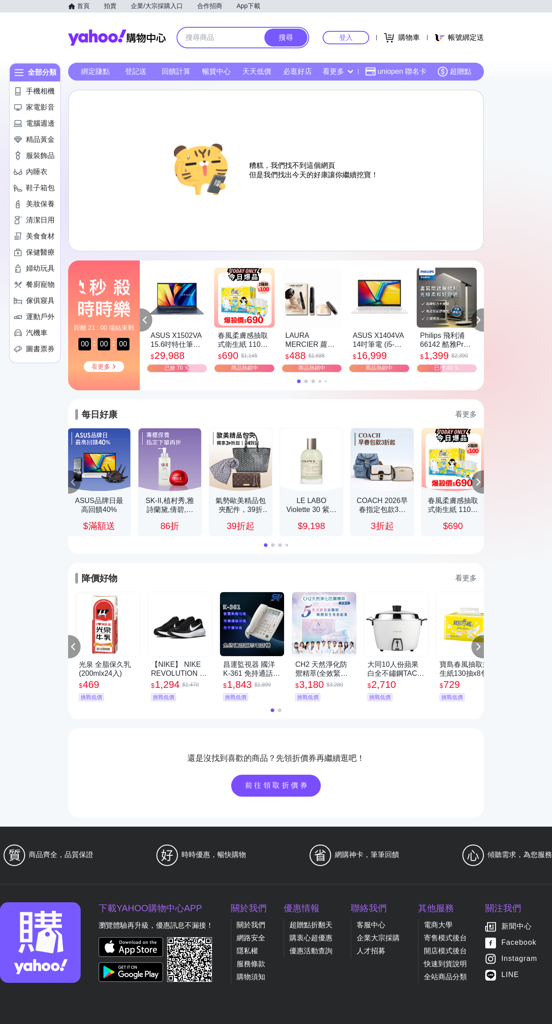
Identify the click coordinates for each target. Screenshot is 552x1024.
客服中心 (371, 925)
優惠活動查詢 (310, 951)
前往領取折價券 (277, 785)
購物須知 (251, 977)
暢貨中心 (216, 71)
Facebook (518, 943)
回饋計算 (176, 71)
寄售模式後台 (445, 938)
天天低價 (256, 71)
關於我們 (251, 925)
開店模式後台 (445, 951)
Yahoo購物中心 (117, 37)
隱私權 (247, 951)
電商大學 (438, 925)
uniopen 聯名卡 (396, 71)
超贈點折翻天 (310, 925)
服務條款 (251, 964)
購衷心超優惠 (310, 938)
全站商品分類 (445, 977)
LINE (510, 975)
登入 (346, 37)
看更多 (338, 71)
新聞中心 (516, 926)
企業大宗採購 (378, 938)
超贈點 (454, 71)
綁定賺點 (95, 71)
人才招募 (371, 951)
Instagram (519, 959)
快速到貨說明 (445, 964)
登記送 (136, 71)
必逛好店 (297, 71)
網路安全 (251, 938)
